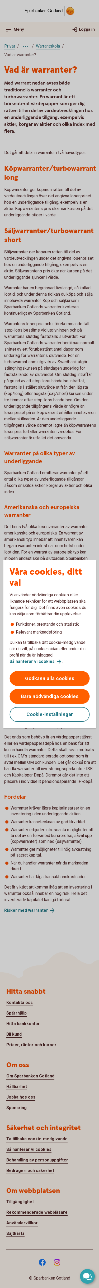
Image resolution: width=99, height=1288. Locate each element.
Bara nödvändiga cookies (49, 696)
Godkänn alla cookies (49, 678)
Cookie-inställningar (49, 714)
